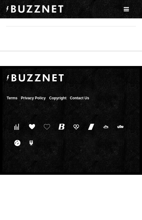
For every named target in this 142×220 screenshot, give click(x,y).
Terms (12, 98)
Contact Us (79, 98)
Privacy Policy (33, 98)
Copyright (57, 98)
